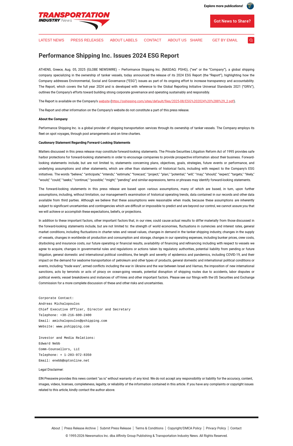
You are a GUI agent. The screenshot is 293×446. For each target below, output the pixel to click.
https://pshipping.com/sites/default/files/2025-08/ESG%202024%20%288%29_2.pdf (173, 101)
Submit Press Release (115, 428)
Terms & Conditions (149, 428)
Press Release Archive (80, 428)
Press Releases (87, 40)
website (104, 101)
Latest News (51, 40)
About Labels (123, 40)
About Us (177, 40)
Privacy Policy (216, 428)
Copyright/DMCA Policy (185, 428)
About (55, 428)
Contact (152, 40)
